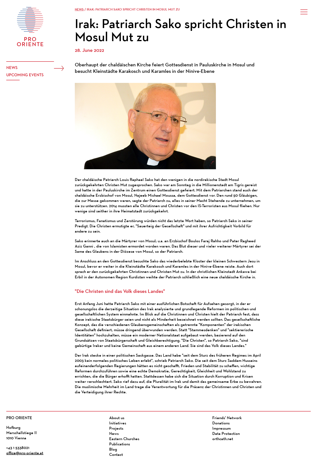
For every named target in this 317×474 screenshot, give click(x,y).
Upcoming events (25, 75)
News (12, 68)
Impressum (221, 429)
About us (116, 418)
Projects (116, 429)
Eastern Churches (124, 439)
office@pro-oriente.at (24, 453)
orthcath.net (222, 439)
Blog (113, 450)
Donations (221, 423)
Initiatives (117, 423)
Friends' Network (227, 418)
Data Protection (226, 434)
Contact (116, 455)
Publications (119, 444)
